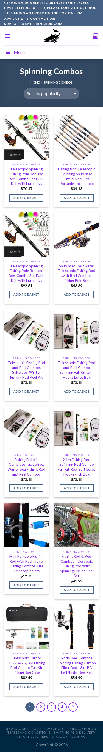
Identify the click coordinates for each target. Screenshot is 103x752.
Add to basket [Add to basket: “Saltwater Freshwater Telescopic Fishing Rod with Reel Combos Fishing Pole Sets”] (77, 294)
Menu (15, 52)
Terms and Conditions (28, 732)
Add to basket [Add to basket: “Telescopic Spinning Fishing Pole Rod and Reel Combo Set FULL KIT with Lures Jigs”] (26, 197)
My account (17, 729)
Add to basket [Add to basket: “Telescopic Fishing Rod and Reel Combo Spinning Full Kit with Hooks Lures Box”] (77, 391)
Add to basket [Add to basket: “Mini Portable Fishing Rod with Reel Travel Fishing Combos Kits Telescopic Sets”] (26, 585)
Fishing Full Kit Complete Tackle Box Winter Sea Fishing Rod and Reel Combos (26, 467)
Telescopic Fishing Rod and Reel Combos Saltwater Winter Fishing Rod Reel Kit (26, 370)
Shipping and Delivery (75, 732)
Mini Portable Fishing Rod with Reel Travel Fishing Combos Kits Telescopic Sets (26, 563)
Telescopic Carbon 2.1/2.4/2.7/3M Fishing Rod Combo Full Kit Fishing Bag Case (26, 665)
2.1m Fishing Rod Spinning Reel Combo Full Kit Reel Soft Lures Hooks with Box (76, 467)
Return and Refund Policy (42, 736)
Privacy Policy (83, 729)
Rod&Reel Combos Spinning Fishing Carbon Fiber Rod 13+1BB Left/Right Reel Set (76, 665)
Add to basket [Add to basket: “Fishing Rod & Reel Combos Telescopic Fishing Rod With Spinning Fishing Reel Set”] (77, 589)
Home (35, 82)
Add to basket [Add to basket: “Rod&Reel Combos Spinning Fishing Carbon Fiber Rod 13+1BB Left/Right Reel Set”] (77, 686)
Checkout (55, 729)
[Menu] (7, 35)
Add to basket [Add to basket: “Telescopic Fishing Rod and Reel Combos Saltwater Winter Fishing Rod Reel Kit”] (26, 391)
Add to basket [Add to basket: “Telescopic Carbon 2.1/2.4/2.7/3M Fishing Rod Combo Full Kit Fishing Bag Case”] (26, 686)
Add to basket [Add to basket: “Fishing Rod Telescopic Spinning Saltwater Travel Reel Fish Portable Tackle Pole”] (77, 197)
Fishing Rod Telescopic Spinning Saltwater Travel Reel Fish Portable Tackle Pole (76, 176)
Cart (37, 729)
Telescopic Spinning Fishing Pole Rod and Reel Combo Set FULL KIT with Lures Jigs (26, 176)
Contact (79, 736)
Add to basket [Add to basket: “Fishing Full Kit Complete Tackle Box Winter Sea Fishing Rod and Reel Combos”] (26, 488)
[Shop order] (51, 93)
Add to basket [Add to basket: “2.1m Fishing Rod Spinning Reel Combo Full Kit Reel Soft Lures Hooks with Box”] (77, 488)
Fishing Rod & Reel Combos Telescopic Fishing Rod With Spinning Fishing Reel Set (76, 566)
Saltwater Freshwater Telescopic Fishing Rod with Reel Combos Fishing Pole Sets (76, 273)
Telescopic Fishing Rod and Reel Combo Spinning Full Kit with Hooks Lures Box (76, 370)
